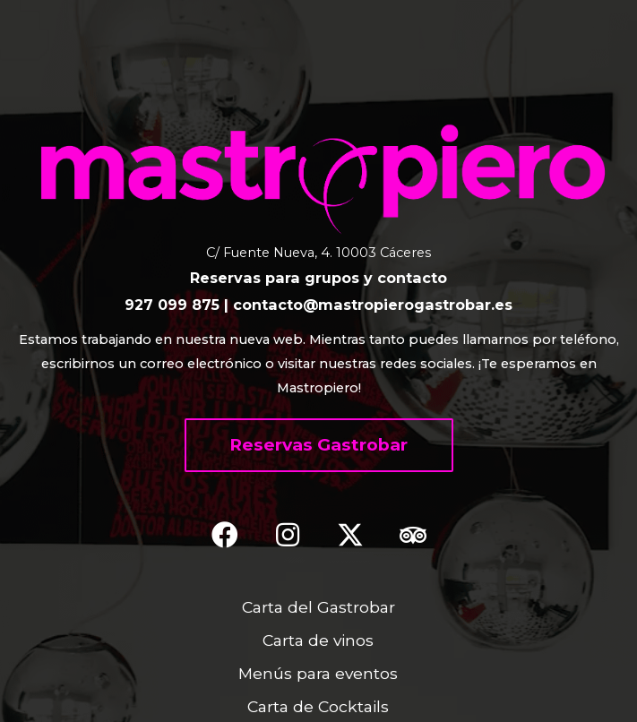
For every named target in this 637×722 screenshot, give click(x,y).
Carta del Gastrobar (318, 606)
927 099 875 (172, 305)
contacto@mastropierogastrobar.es (372, 305)
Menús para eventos (318, 673)
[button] (319, 445)
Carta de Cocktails (318, 706)
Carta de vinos (318, 640)
